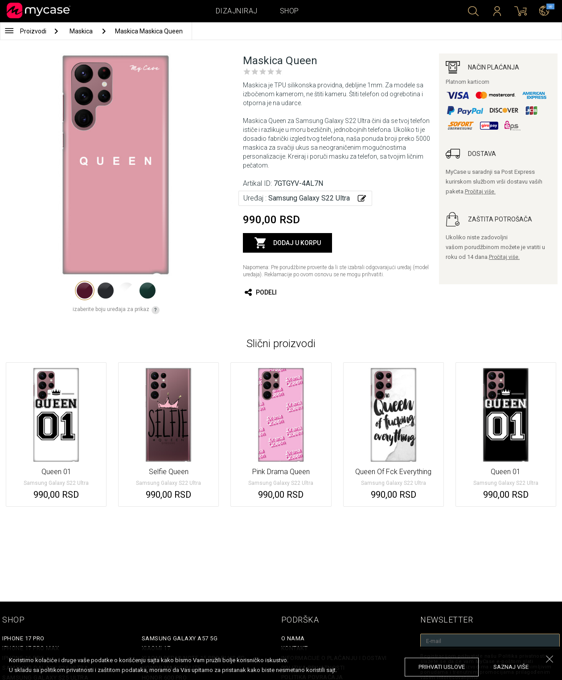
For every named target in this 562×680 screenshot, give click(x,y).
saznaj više (511, 667)
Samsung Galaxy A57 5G (180, 638)
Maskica (82, 31)
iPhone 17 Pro (23, 638)
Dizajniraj (237, 11)
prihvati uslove (441, 667)
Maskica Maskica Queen (149, 31)
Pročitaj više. (480, 191)
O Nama (293, 638)
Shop (289, 11)
